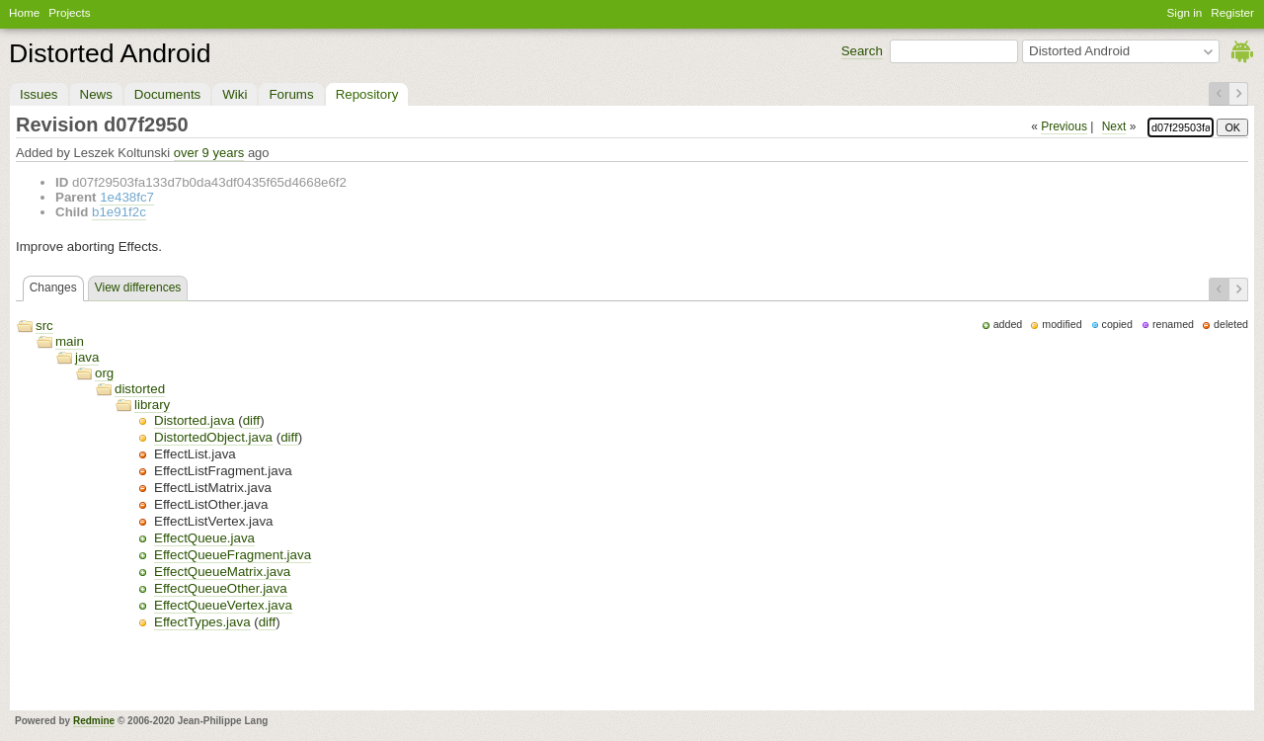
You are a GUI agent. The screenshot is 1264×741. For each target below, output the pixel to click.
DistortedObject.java (213, 437)
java (87, 357)
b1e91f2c (119, 212)
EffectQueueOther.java (220, 588)
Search (862, 50)
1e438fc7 (127, 197)
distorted (140, 388)
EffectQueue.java (204, 538)
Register (1232, 12)
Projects (69, 12)
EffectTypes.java (202, 622)
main (69, 341)
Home (24, 12)
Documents (167, 94)
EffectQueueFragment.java (232, 554)
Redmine (94, 720)
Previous (1064, 126)
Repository (367, 94)
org (104, 373)
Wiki (234, 94)
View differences (138, 287)
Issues (39, 94)
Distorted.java (194, 420)
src (44, 325)
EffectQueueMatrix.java (222, 571)
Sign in (1185, 12)
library (152, 404)
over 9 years (209, 152)
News (96, 94)
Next (1114, 126)
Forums (291, 94)
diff (252, 420)
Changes (53, 287)
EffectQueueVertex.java (223, 605)
